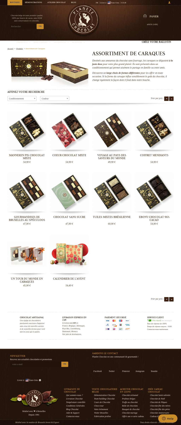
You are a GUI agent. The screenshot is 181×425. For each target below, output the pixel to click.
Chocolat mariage (130, 413)
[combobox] (22, 98)
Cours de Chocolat (102, 402)
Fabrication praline (102, 416)
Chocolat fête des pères (160, 409)
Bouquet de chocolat (131, 409)
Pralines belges (128, 398)
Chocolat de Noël (157, 398)
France (65, 326)
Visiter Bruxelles (101, 413)
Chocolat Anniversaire (159, 413)
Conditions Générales (75, 406)
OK (40, 26)
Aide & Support (72, 413)
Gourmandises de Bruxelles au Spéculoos (27, 218)
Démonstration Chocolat (104, 395)
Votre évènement (101, 409)
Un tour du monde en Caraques (27, 280)
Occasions (61, 42)
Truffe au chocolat (130, 402)
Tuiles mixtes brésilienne (112, 217)
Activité (78, 42)
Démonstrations (33, 2)
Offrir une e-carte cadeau (133, 416)
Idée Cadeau (42, 42)
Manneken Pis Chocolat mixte (27, 156)
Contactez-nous (72, 416)
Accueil (10, 48)
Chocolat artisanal (130, 395)
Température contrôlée (75, 402)
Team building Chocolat (104, 398)
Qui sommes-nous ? (74, 395)
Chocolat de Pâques (158, 402)
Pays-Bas (65, 328)
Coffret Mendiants (154, 155)
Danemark (66, 331)
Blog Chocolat (72, 409)
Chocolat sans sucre (69, 217)
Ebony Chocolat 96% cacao (154, 218)
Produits (23, 42)
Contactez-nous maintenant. (157, 329)
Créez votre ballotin (156, 42)
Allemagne (80, 326)
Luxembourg (75, 328)
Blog (73, 2)
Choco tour (99, 406)
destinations (76, 334)
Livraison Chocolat (74, 398)
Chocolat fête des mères (160, 406)
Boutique (15, 2)
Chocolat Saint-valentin (160, 395)
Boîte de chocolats (130, 406)
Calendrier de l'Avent (69, 279)
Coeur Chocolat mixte (69, 155)
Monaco (74, 331)
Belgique (72, 326)
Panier (154, 17)
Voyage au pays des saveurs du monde (111, 156)
